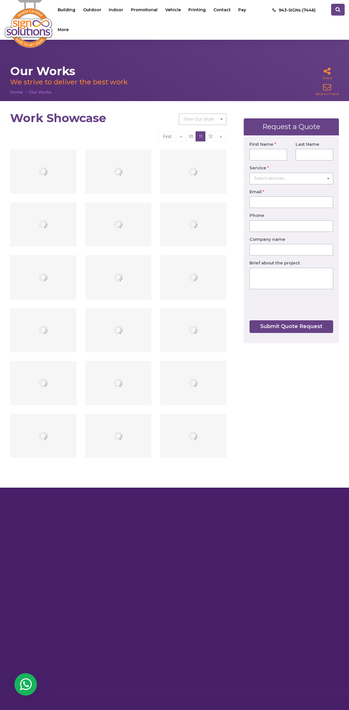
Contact (223, 10)
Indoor (116, 10)
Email (256, 184)
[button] (202, 119)
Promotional (145, 10)
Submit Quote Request (291, 319)
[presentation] (293, 297)
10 (191, 136)
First (167, 136)
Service (259, 160)
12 (211, 136)
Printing (198, 10)
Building (67, 10)
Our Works (40, 92)
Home (16, 92)
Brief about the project (274, 255)
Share (327, 73)
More (63, 30)
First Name (262, 137)
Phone (256, 208)
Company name (267, 232)
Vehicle (174, 10)
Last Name (307, 137)
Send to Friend (327, 89)
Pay (243, 10)
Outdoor (92, 10)
